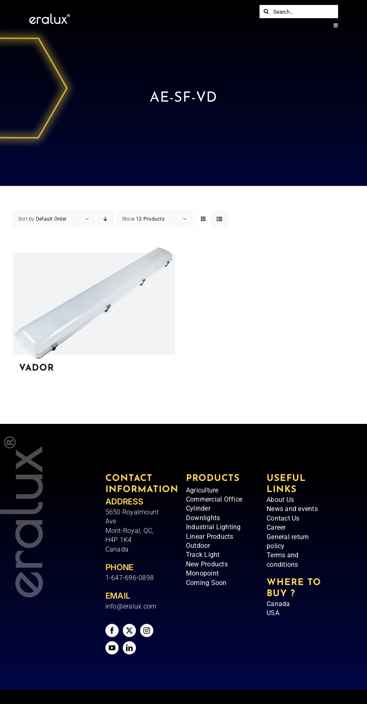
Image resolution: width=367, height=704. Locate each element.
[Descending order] (106, 219)
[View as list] (220, 219)
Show (143, 219)
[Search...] (299, 11)
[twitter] (129, 630)
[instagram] (146, 630)
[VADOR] (94, 304)
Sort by (42, 219)
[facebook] (112, 630)
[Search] (266, 11)
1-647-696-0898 (129, 578)
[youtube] (112, 647)
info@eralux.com (131, 606)
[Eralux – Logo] (49, 17)
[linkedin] (129, 647)
